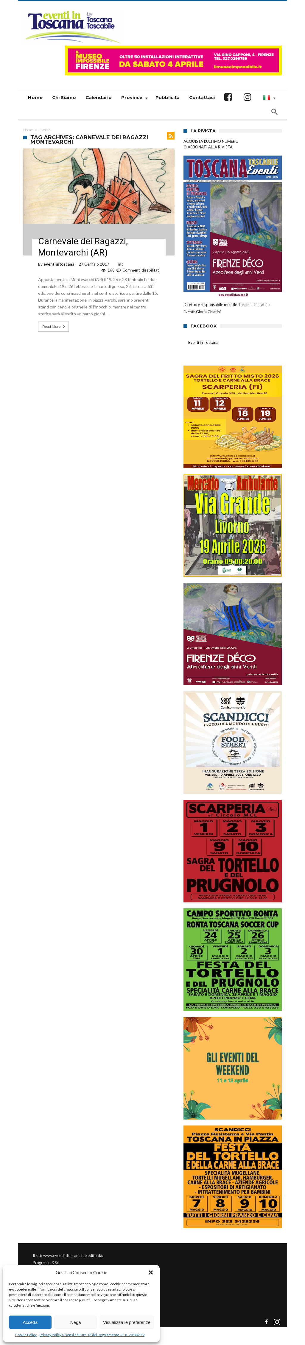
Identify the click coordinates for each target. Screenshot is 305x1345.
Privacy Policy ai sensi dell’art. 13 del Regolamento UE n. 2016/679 (92, 1335)
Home (28, 130)
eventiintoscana (58, 264)
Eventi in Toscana (203, 342)
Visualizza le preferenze (126, 1322)
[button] (151, 1272)
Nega (75, 1322)
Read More (54, 326)
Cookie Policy (26, 1335)
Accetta (30, 1322)
